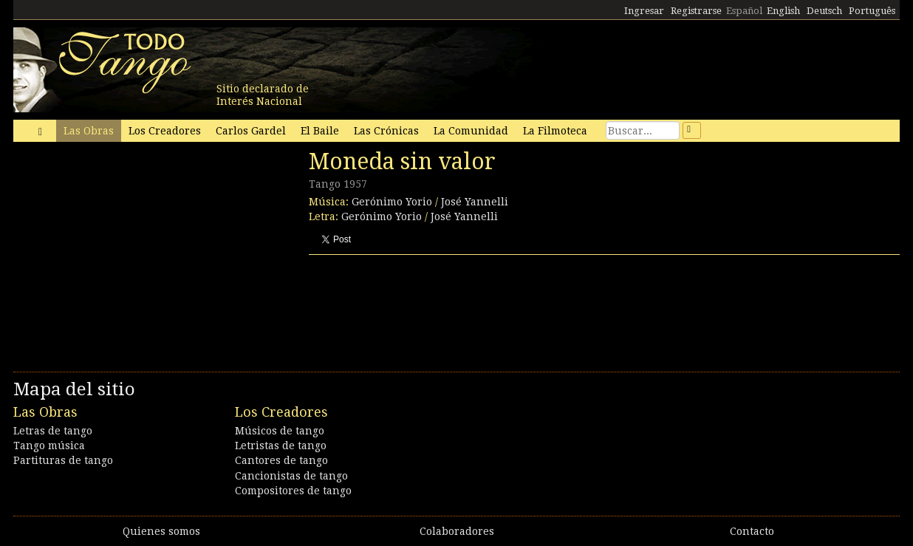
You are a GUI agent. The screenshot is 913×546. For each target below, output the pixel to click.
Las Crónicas (386, 131)
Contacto (752, 531)
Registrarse (696, 10)
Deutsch (824, 10)
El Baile (320, 131)
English (783, 10)
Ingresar (644, 10)
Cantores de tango (281, 460)
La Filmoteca (555, 131)
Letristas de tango (280, 445)
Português (872, 10)
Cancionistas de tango (291, 476)
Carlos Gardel (251, 131)
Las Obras (89, 131)
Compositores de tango (293, 490)
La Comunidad (471, 131)
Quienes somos (161, 531)
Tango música (49, 445)
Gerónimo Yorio (392, 202)
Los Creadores (165, 131)
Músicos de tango (279, 431)
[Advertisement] (124, 249)
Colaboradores (457, 531)
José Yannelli (474, 202)
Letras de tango (52, 431)
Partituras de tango (63, 460)
